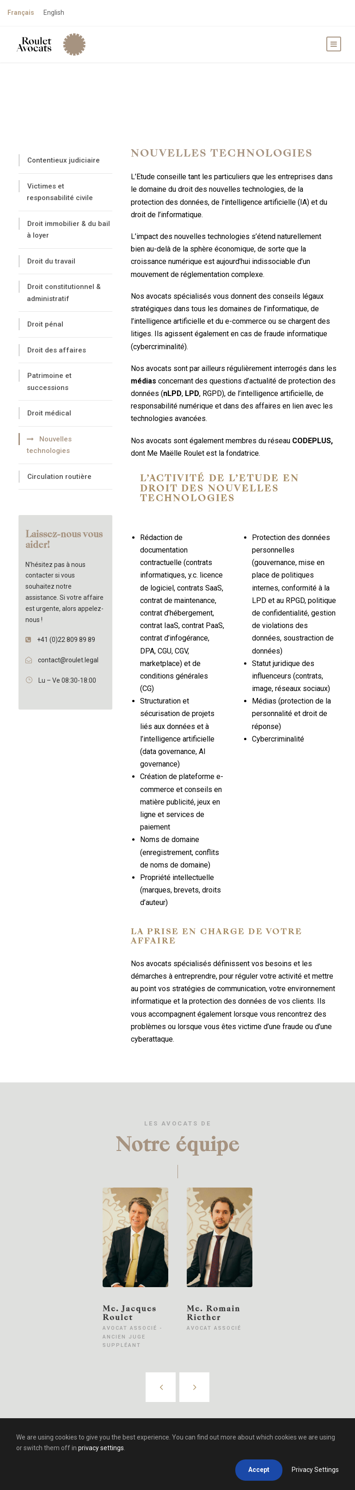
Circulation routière (59, 476)
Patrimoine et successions (49, 381)
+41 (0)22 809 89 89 (66, 639)
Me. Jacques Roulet (130, 1313)
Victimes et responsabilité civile (60, 192)
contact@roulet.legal (68, 660)
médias (144, 381)
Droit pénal (45, 324)
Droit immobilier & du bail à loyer (68, 230)
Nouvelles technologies (49, 445)
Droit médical (49, 413)
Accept (258, 1469)
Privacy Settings (315, 1469)
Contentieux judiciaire (63, 160)
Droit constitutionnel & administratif (64, 293)
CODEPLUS (311, 440)
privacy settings (101, 1448)
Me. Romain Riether (213, 1313)
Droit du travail (51, 261)
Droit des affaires (56, 350)
